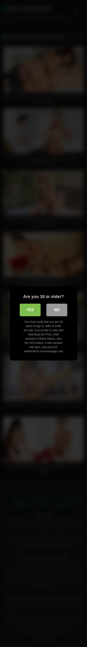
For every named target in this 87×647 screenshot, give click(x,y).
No (57, 310)
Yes (30, 310)
